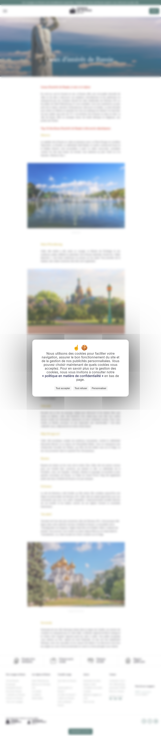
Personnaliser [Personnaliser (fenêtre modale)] (99, 388)
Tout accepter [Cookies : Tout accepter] (63, 388)
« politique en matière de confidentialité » (73, 376)
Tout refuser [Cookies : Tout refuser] (81, 388)
